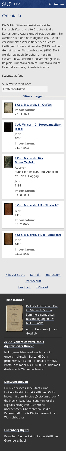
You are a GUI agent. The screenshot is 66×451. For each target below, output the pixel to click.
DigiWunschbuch (16, 382)
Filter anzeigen (33, 96)
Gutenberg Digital (16, 430)
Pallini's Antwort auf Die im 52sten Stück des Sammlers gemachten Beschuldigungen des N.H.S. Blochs (42, 314)
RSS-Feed (42, 287)
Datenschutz (33, 281)
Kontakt (35, 275)
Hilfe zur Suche (15, 275)
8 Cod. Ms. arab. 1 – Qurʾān (33, 105)
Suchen (56, 4)
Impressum (53, 275)
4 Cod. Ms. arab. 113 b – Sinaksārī (38, 235)
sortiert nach (23, 84)
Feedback (24, 287)
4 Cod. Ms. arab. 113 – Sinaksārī (36, 205)
